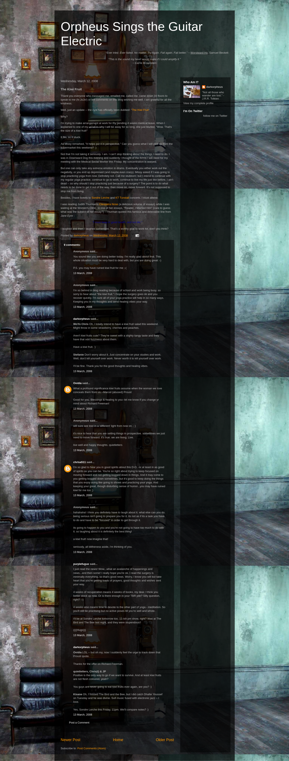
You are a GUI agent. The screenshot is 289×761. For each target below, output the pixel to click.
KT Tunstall (122, 197)
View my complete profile (198, 103)
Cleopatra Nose (108, 204)
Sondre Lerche (100, 197)
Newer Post (70, 740)
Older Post (165, 740)
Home (118, 740)
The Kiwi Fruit (140, 109)
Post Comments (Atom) (91, 748)
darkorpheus (81, 318)
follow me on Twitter (215, 115)
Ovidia (77, 383)
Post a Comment (79, 722)
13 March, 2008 (82, 273)
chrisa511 (79, 462)
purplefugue (81, 564)
